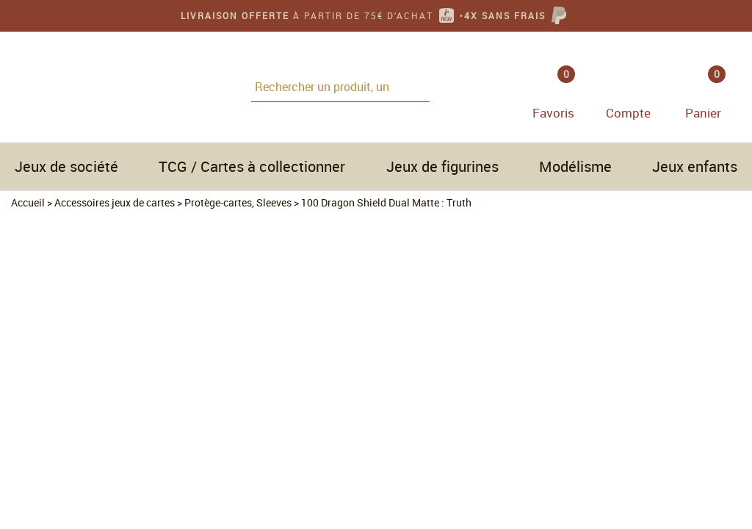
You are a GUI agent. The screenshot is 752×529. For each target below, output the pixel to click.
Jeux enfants (694, 166)
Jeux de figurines (442, 166)
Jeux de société (66, 166)
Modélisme (575, 166)
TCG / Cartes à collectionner (252, 166)
